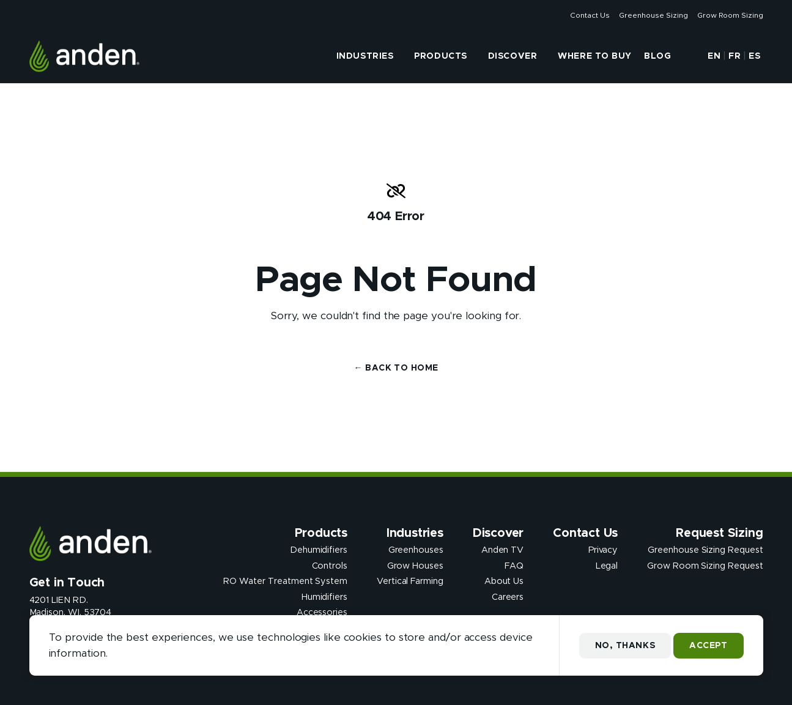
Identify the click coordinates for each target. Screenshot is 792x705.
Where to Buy (595, 56)
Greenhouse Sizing (653, 15)
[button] (688, 56)
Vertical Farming (410, 581)
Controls (329, 565)
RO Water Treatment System (285, 581)
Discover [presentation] (512, 56)
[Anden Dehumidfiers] (84, 56)
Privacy (603, 550)
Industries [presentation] (365, 56)
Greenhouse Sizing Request (705, 550)
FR (734, 56)
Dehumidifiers (318, 550)
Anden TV (502, 550)
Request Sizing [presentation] (719, 533)
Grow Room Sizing (730, 15)
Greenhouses (415, 550)
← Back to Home (396, 368)
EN (714, 56)
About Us (504, 581)
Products (440, 56)
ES (754, 56)
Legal (607, 565)
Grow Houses (415, 565)
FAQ (514, 565)
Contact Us (589, 15)
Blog (657, 56)
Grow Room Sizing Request (705, 565)
